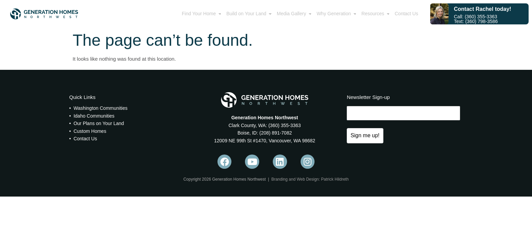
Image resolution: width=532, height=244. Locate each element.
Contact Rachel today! (482, 9)
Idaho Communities (94, 116)
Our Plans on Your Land (99, 123)
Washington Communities (101, 108)
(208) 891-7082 (275, 133)
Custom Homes (90, 131)
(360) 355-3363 (284, 125)
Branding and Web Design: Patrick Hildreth (310, 179)
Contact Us (85, 138)
